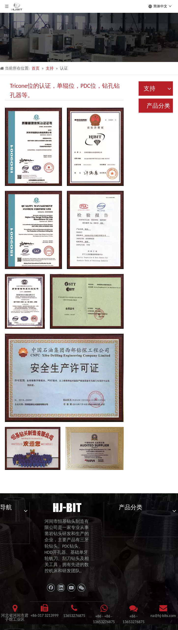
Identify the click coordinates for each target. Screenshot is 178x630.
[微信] (81, 588)
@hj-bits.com (165, 615)
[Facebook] (51, 588)
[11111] (67, 507)
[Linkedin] (61, 588)
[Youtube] (71, 588)
